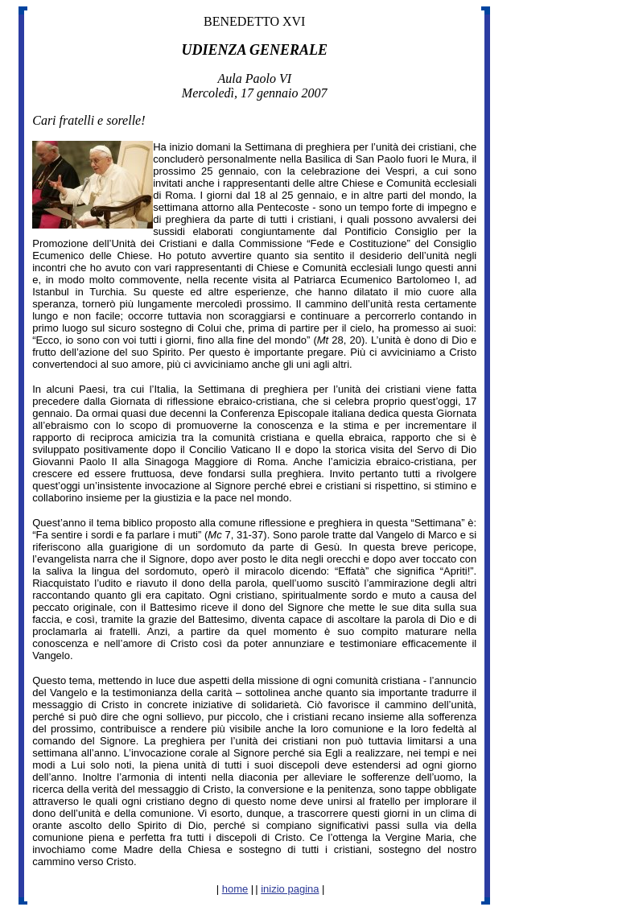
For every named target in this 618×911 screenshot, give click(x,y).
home (235, 889)
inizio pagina (290, 889)
